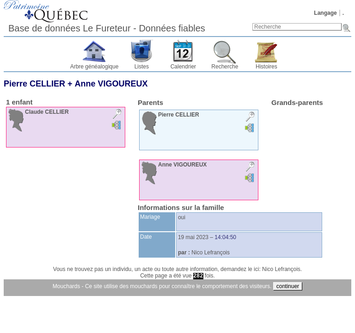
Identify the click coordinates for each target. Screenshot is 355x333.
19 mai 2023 (193, 237)
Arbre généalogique (94, 66)
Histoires (266, 66)
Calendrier (183, 66)
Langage (325, 13)
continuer (287, 286)
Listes (142, 66)
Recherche (224, 66)
